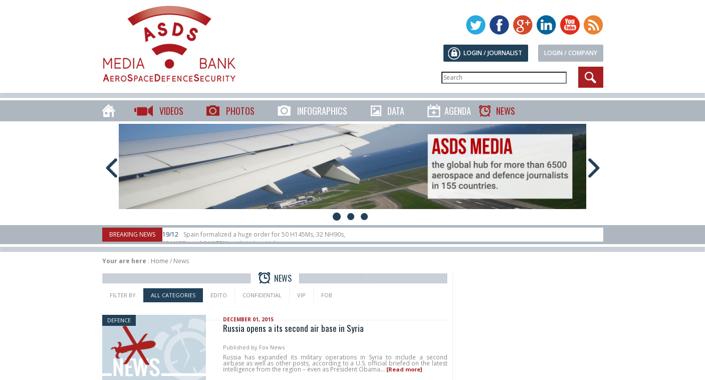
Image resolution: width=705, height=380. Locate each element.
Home (159, 261)
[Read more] (404, 369)
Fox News (272, 347)
